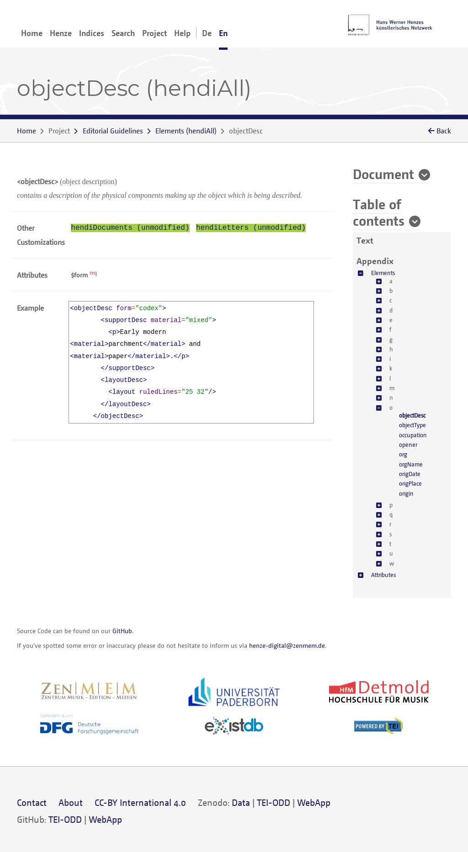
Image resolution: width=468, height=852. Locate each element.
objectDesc (412, 415)
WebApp (313, 802)
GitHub (122, 631)
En (223, 33)
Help (182, 33)
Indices (91, 33)
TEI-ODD (273, 802)
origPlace (410, 483)
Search (123, 33)
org (403, 454)
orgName (411, 464)
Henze (61, 33)
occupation (413, 435)
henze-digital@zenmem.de (287, 645)
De (207, 33)
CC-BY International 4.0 (140, 802)
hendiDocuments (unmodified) (130, 228)
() (186, 130)
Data (241, 802)
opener (408, 444)
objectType (412, 425)
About (70, 802)
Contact (32, 802)
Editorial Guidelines (113, 130)
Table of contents (378, 212)
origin (406, 493)
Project (154, 33)
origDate (409, 473)
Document (383, 173)
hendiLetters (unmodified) (251, 228)
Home (32, 33)
